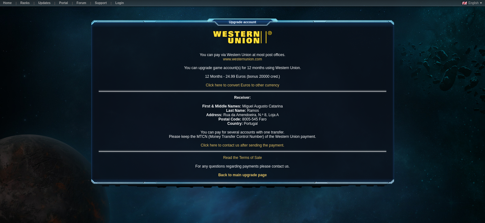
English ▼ (472, 3)
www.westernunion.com (242, 59)
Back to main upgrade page (242, 175)
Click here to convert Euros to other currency (242, 85)
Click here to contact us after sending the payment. (242, 145)
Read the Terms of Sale (242, 157)
